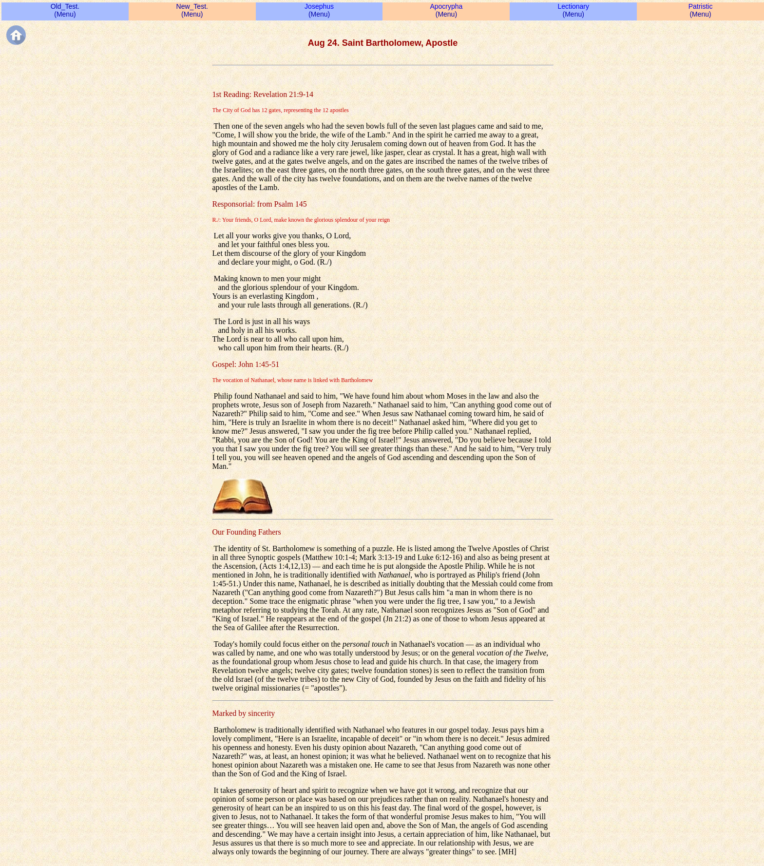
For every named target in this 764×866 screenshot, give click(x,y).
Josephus (319, 6)
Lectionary (573, 6)
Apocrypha (446, 6)
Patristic (700, 6)
